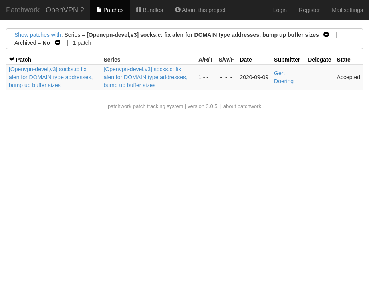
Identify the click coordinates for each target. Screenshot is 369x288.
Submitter (287, 59)
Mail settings (347, 10)
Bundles (149, 10)
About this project (200, 10)
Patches (109, 10)
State (344, 59)
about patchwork (242, 106)
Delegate (319, 59)
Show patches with (37, 35)
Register (309, 10)
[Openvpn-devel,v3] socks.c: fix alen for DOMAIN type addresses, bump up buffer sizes (51, 77)
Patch (23, 59)
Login (280, 10)
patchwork (119, 106)
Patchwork (23, 10)
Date (246, 59)
